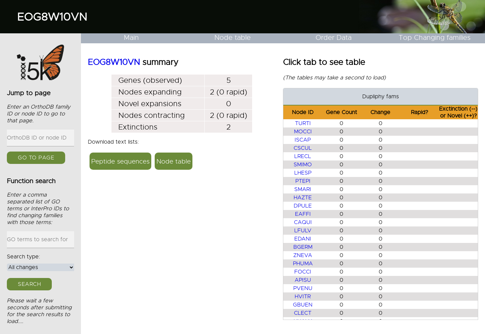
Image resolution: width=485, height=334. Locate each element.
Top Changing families (435, 37)
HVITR (303, 296)
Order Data (334, 37)
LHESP (302, 172)
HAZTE (303, 197)
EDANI (302, 238)
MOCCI (303, 131)
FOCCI (302, 271)
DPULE (303, 205)
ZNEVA (302, 255)
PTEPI (302, 181)
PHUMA (303, 263)
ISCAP (303, 139)
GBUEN (302, 304)
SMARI (302, 189)
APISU (303, 280)
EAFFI (303, 214)
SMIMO (303, 164)
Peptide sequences (120, 161)
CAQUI (303, 222)
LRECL (302, 156)
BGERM (302, 247)
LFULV (302, 230)
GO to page (36, 157)
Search (29, 284)
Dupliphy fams (380, 96)
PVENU (302, 288)
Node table (232, 37)
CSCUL (303, 148)
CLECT (302, 313)
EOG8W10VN (52, 17)
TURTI (303, 123)
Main (131, 37)
